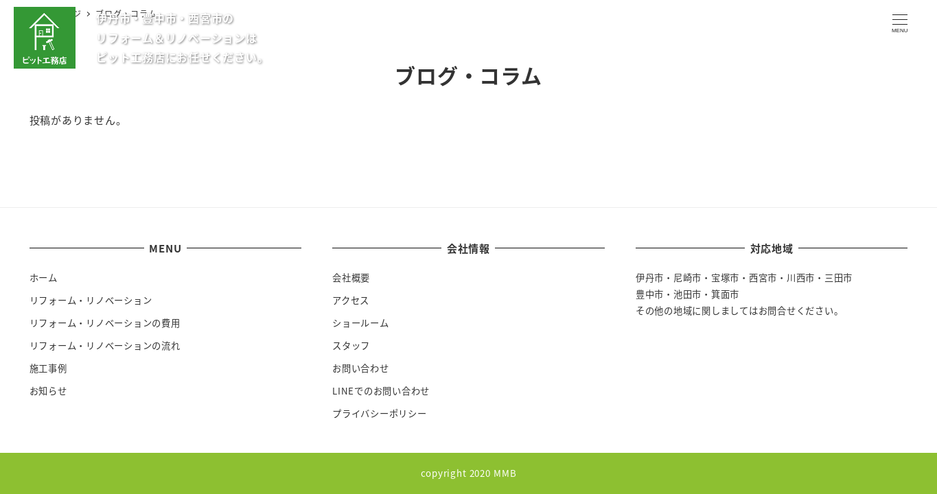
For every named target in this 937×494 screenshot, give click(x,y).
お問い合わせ (360, 368)
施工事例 (48, 368)
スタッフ (351, 345)
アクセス (350, 300)
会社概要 (351, 277)
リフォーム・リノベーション (91, 300)
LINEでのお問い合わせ (381, 390)
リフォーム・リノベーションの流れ (105, 345)
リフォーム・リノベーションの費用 (105, 322)
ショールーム (360, 322)
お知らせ (48, 390)
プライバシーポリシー (379, 413)
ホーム (44, 277)
